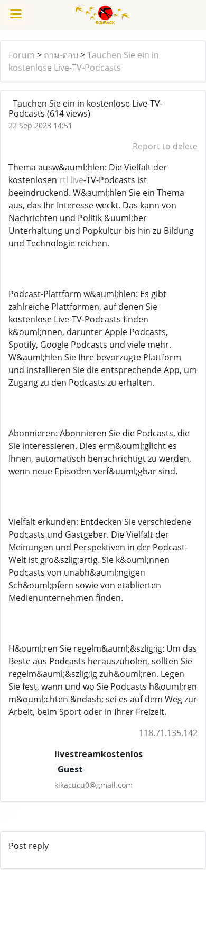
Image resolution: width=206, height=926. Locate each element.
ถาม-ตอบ (61, 55)
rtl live (71, 180)
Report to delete (165, 146)
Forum (21, 55)
